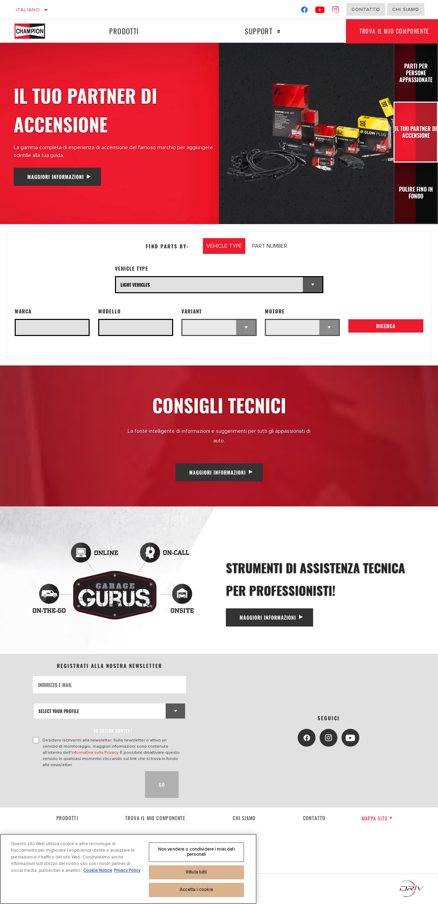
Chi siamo (244, 818)
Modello (109, 311)
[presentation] (85, 784)
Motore (275, 311)
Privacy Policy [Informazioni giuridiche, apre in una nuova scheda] (127, 870)
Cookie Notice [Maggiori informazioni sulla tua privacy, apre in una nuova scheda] (97, 870)
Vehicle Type (131, 268)
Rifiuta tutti (196, 872)
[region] (128, 869)
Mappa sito (377, 818)
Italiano (28, 10)
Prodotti (124, 31)
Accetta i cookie (196, 889)
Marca (23, 311)
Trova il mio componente (155, 818)
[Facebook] (304, 11)
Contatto (365, 9)
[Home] (35, 31)
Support (258, 31)
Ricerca (386, 326)
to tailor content (113, 731)
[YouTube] (320, 11)
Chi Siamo (405, 9)
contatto (314, 818)
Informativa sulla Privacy (95, 752)
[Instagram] (335, 11)
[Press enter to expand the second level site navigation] (279, 31)
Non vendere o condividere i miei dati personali (196, 852)
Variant (191, 311)
